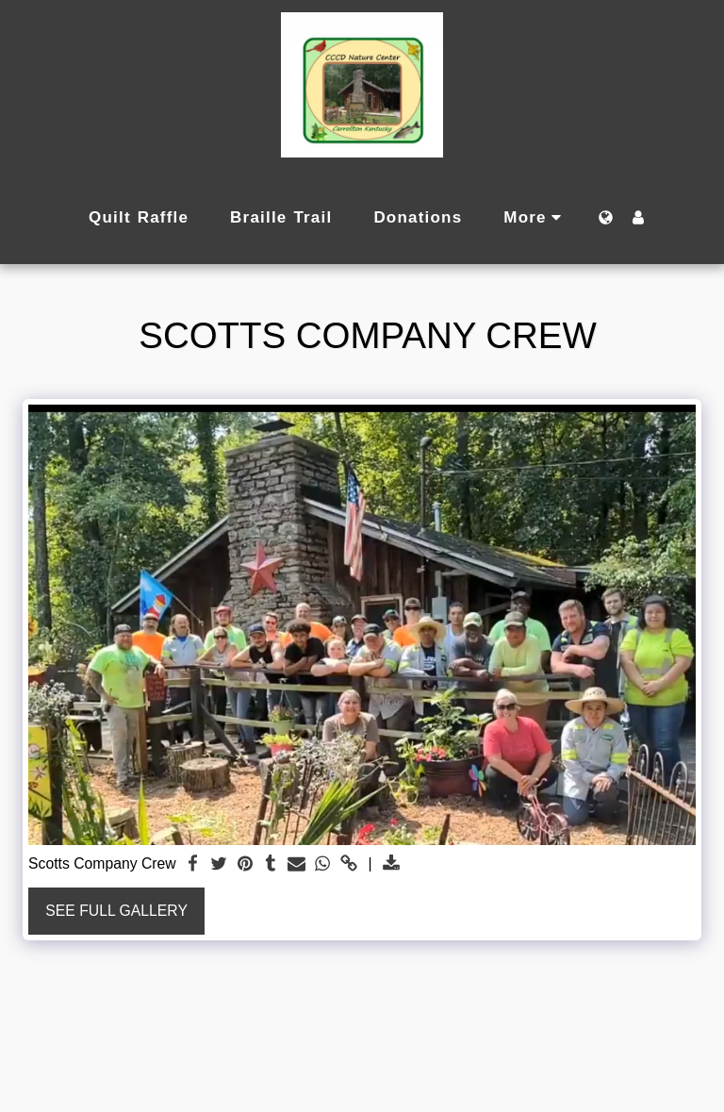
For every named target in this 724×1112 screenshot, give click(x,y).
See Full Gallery (116, 911)
